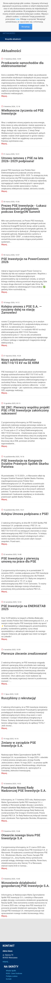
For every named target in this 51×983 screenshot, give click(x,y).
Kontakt (8, 979)
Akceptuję (25, 27)
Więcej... (4, 96)
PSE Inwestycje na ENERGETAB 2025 (23, 607)
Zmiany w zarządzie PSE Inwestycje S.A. (18, 744)
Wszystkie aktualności (13, 39)
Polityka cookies (11, 976)
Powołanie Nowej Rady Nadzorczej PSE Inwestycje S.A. (23, 789)
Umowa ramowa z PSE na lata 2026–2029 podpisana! (22, 159)
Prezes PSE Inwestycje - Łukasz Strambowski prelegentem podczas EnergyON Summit (23, 209)
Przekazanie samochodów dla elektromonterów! (22, 64)
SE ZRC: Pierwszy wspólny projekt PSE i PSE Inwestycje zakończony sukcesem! (25, 410)
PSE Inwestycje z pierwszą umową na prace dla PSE (20, 560)
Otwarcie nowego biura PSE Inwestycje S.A (20, 836)
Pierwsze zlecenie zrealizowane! (24, 653)
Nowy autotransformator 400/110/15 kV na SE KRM (20, 361)
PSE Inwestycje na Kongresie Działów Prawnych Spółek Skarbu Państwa (25, 464)
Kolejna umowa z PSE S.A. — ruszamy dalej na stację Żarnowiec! (21, 309)
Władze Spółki (11, 971)
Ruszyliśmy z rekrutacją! (18, 698)
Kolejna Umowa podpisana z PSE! (24, 514)
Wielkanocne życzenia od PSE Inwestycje (22, 112)
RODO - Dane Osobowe (14, 973)
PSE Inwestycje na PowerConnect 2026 (25, 260)
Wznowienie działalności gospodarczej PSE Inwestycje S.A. (25, 884)
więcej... (6, 962)
